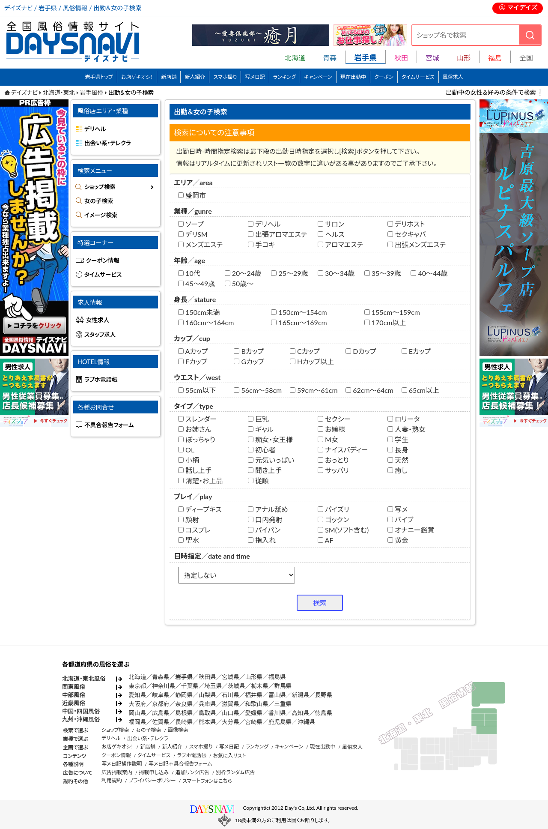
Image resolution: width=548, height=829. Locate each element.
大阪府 (137, 703)
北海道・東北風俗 (84, 678)
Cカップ (305, 351)
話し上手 (195, 470)
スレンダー (197, 419)
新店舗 (168, 77)
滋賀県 (230, 703)
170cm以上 (385, 322)
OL (186, 450)
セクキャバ (406, 234)
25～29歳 (289, 273)
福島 (495, 58)
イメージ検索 (100, 215)
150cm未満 (199, 312)
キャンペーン (318, 77)
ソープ (191, 224)
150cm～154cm (299, 312)
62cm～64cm (369, 390)
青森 (330, 58)
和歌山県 (256, 703)
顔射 (188, 519)
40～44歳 (429, 273)
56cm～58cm (258, 390)
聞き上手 (265, 470)
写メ (397, 509)
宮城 (432, 58)
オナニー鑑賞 (411, 530)
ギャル (261, 429)
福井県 (253, 694)
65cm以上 (420, 390)
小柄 (188, 460)
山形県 (253, 676)
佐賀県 (161, 721)
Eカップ (416, 351)
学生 (397, 439)
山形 (464, 58)
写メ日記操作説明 (121, 763)
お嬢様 (331, 429)
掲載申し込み (154, 772)
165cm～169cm (299, 322)
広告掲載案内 (116, 772)
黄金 (397, 540)
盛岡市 (192, 195)
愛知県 (137, 694)
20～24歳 (243, 273)
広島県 (161, 712)
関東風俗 (73, 686)
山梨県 (207, 694)
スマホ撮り (225, 77)
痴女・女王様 (270, 439)
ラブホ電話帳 (101, 379)
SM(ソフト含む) (343, 530)
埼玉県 (213, 685)
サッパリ (333, 470)
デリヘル (264, 224)
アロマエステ (340, 244)
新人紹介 (195, 77)
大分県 (230, 721)
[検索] (530, 35)
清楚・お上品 (200, 480)
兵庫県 (207, 703)
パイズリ (333, 509)
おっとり (333, 460)
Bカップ (249, 351)
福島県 (277, 676)
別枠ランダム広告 (235, 772)
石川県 (230, 694)
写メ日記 (255, 77)
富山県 (277, 694)
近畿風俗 (73, 703)
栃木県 (259, 685)
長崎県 (184, 721)
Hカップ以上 (312, 361)
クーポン (383, 77)
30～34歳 (336, 273)
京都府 (161, 703)
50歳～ (239, 283)
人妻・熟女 (406, 429)
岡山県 (137, 712)
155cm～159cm (392, 312)
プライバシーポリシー (152, 780)
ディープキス (200, 509)
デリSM (193, 234)
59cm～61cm (314, 390)
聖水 (188, 540)
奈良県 (184, 703)
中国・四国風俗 (81, 711)
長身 (397, 450)
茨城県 (236, 685)
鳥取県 (207, 712)
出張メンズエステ (416, 244)
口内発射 (265, 519)
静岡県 (184, 694)
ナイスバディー (343, 450)
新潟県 (300, 694)
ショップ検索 (100, 186)
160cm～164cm (206, 322)
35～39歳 (382, 273)
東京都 (137, 685)
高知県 (300, 712)
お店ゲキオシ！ (137, 77)
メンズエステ (200, 244)
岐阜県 (161, 694)
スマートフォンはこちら (207, 781)
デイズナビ (24, 92)
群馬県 (283, 685)
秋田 (401, 58)
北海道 (295, 58)
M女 (328, 439)
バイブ (400, 519)
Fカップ (192, 361)
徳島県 (324, 712)
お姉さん (194, 429)
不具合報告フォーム (109, 425)
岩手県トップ (99, 77)
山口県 (230, 712)
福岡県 (137, 721)
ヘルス (331, 234)
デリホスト (406, 224)
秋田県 (207, 676)
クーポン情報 (102, 260)
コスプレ (194, 530)
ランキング (284, 77)
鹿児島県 (280, 721)
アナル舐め (268, 509)
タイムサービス (418, 77)
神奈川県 (163, 685)
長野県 (324, 694)
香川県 (277, 712)
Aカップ (193, 351)
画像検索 (178, 730)
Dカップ (360, 351)
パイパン (264, 530)
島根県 (184, 712)
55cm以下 (197, 390)
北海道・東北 (59, 92)
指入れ (262, 540)
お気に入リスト (229, 755)
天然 (397, 460)
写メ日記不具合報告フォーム (180, 763)
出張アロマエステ (277, 234)
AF (325, 540)
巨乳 (258, 419)
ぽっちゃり (196, 439)
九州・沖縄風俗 (81, 719)
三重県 (283, 703)
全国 (526, 58)
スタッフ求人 (100, 334)
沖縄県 (306, 721)
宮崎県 (253, 721)
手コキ (261, 244)
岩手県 (184, 676)
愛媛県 (253, 712)
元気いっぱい (271, 460)
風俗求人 (453, 77)
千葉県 (190, 685)
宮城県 (230, 676)
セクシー (334, 419)
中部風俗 (73, 694)
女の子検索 (98, 201)
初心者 (262, 450)
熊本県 (207, 721)
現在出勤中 (353, 77)
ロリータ (403, 419)
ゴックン (333, 519)
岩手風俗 (91, 92)
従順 (258, 480)
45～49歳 (196, 283)
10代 (189, 273)
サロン (331, 224)
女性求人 (97, 320)
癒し (397, 470)
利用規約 (111, 780)
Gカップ (249, 361)
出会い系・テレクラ (107, 143)
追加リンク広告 (192, 772)
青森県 (161, 676)
